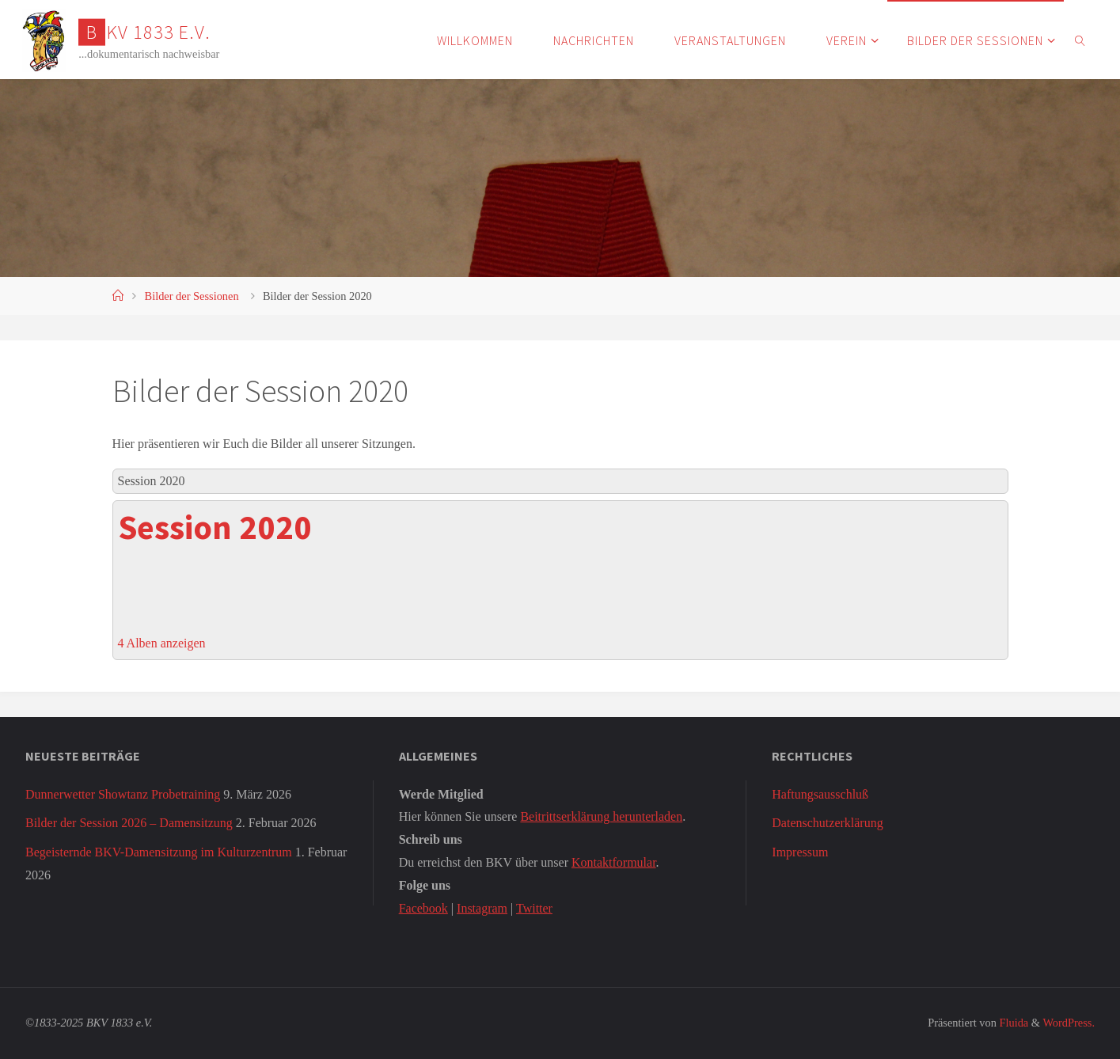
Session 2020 (215, 527)
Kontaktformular (613, 862)
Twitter (534, 908)
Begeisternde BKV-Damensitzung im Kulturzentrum (158, 852)
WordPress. (1068, 1022)
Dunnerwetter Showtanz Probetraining (122, 794)
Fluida (1012, 1022)
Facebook (423, 908)
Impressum (800, 852)
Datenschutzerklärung (827, 822)
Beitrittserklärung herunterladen (601, 816)
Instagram (482, 908)
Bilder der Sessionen (192, 296)
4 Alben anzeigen (162, 643)
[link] (1081, 39)
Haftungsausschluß (820, 794)
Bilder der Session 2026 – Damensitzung (129, 822)
